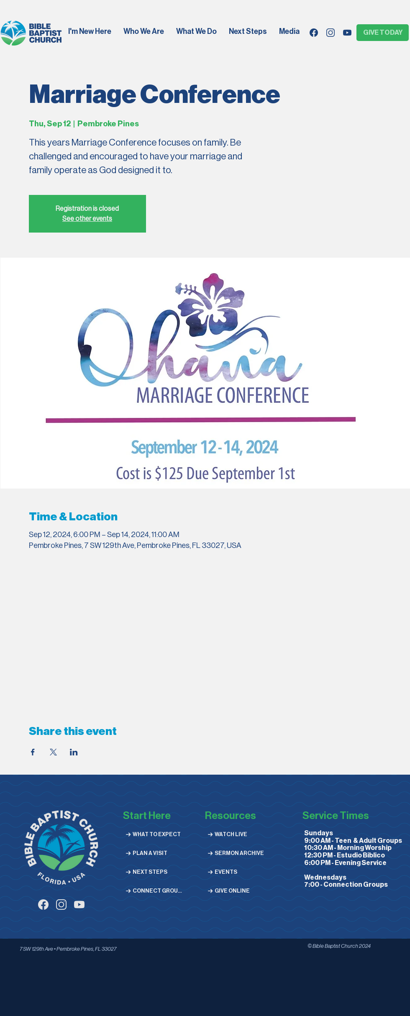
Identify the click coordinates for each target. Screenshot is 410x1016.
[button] (144, 32)
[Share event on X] (53, 752)
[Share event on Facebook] (33, 752)
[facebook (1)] (43, 904)
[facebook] (314, 32)
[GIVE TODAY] (382, 32)
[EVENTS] (235, 872)
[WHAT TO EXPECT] (153, 834)
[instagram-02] (330, 32)
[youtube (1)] (79, 904)
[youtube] (347, 32)
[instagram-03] (61, 904)
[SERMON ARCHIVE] (235, 853)
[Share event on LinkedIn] (74, 752)
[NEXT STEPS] (153, 872)
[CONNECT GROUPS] (153, 890)
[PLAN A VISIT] (153, 853)
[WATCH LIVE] (235, 834)
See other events (87, 218)
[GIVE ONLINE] (235, 890)
